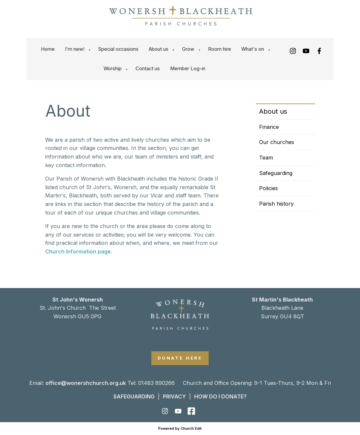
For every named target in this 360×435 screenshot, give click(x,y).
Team (266, 157)
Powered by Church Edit (180, 428)
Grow (188, 49)
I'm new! (74, 49)
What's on (252, 49)
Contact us (147, 69)
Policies (268, 188)
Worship (113, 69)
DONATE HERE (180, 358)
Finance (269, 127)
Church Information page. (78, 251)
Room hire (219, 49)
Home (48, 49)
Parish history (276, 203)
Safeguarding (275, 173)
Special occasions (118, 49)
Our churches (276, 142)
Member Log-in (187, 69)
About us (158, 49)
